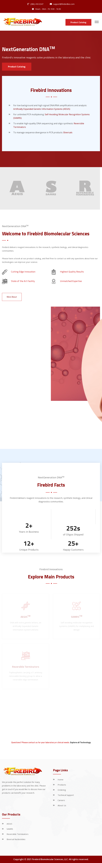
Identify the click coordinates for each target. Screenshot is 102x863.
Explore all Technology (80, 742)
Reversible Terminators (17, 834)
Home (60, 779)
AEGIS (9, 823)
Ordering (62, 790)
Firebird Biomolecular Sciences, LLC (50, 859)
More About (12, 296)
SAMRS (10, 829)
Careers (61, 800)
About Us (62, 805)
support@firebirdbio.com (64, 4)
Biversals (67, 132)
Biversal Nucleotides (16, 839)
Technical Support (66, 795)
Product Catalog (78, 22)
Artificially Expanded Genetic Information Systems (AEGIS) (41, 109)
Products (62, 784)
